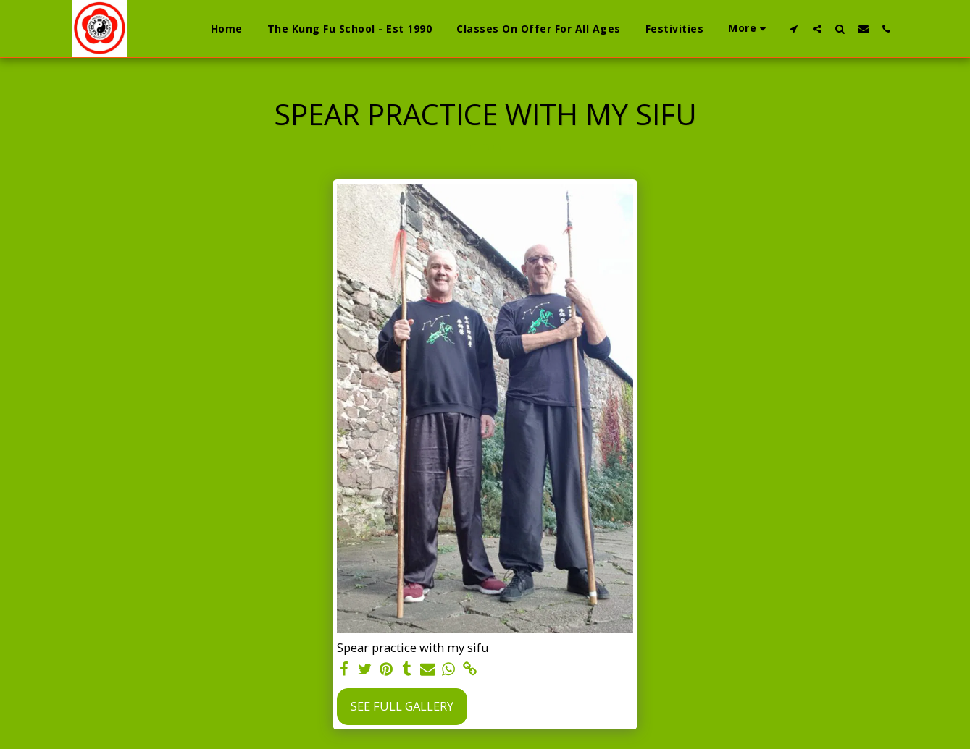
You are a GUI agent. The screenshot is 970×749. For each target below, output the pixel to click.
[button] (794, 28)
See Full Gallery (402, 706)
